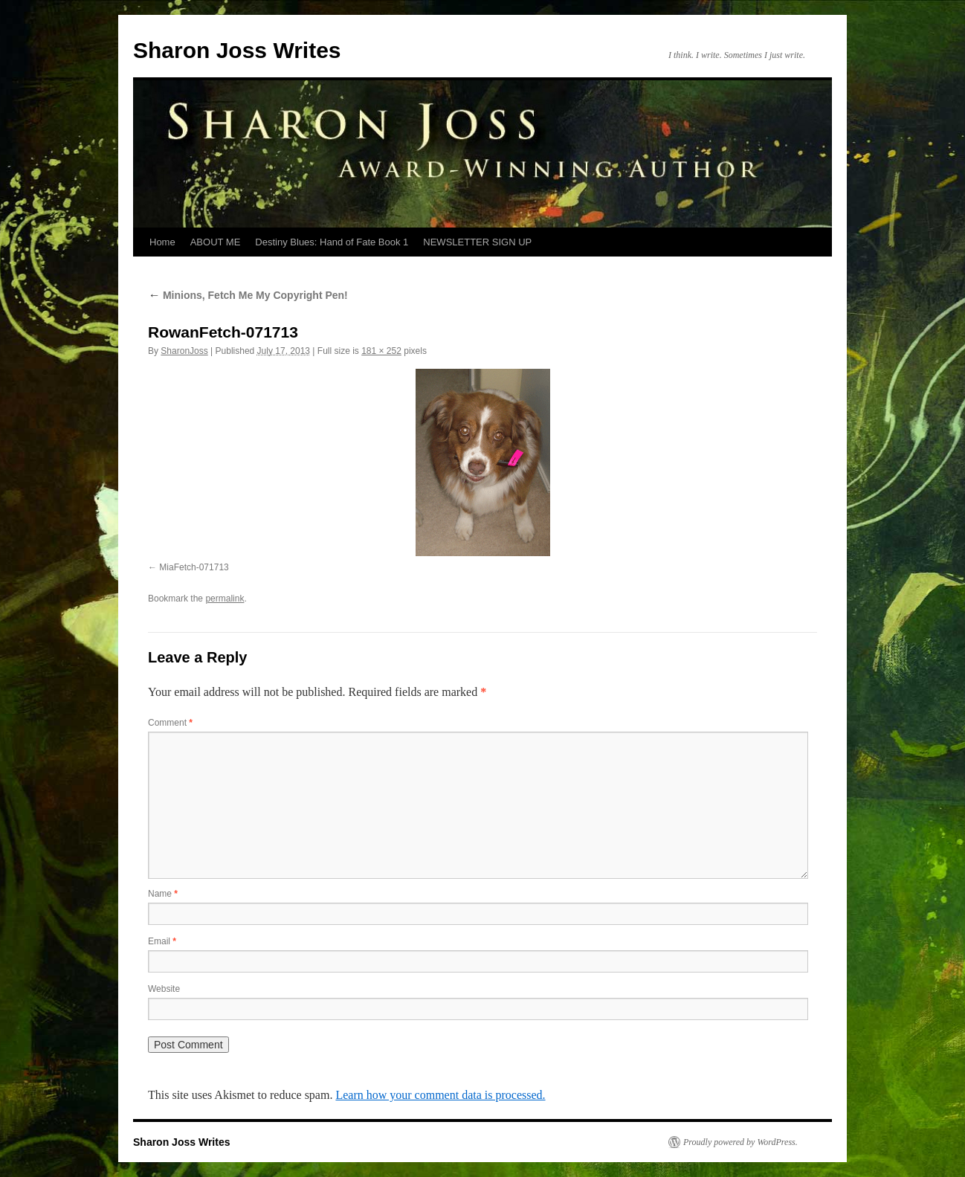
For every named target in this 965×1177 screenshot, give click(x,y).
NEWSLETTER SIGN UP (477, 242)
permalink (224, 598)
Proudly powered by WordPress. (740, 1142)
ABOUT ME (215, 242)
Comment (170, 723)
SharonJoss (184, 351)
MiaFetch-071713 (193, 567)
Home (162, 242)
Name (163, 894)
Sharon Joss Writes (237, 50)
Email (162, 941)
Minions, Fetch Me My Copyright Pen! (248, 295)
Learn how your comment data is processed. (440, 1095)
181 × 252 (381, 351)
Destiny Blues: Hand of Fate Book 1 (331, 242)
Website (164, 989)
